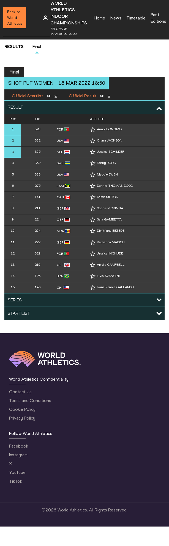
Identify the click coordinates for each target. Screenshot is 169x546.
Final (36, 46)
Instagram (18, 454)
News (115, 18)
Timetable (136, 18)
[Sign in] (45, 18)
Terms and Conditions (30, 400)
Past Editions (158, 18)
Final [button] (14, 72)
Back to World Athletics (14, 18)
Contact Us (20, 391)
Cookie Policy (22, 409)
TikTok (15, 481)
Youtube (17, 472)
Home (99, 18)
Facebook (18, 446)
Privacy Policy (22, 418)
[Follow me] (93, 129)
